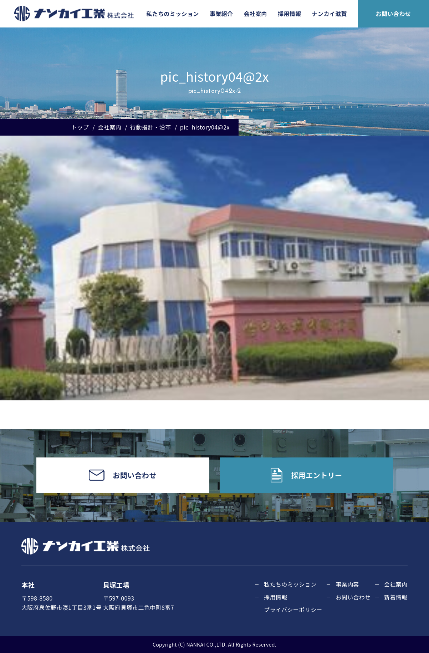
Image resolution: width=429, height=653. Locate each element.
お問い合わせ (393, 13)
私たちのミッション (172, 13)
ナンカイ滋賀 (329, 13)
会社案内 (255, 13)
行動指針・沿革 (150, 127)
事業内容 (347, 584)
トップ (80, 127)
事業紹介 (221, 13)
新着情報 (396, 597)
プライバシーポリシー (293, 609)
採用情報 (289, 13)
